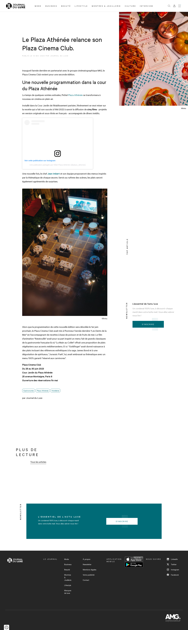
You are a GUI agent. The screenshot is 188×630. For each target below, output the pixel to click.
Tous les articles (38, 461)
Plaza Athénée (75, 94)
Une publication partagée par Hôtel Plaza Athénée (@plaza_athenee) (58, 165)
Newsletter (87, 564)
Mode (38, 6)
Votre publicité (88, 574)
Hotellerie (55, 390)
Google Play (134, 564)
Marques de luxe (67, 591)
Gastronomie (28, 390)
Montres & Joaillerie (106, 6)
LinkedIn (172, 559)
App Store (134, 559)
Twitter (172, 564)
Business (51, 6)
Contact (86, 580)
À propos (86, 559)
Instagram (173, 569)
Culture (130, 6)
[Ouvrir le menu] (179, 6)
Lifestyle (81, 6)
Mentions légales (89, 569)
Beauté (66, 6)
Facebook (173, 574)
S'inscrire (148, 324)
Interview (146, 6)
